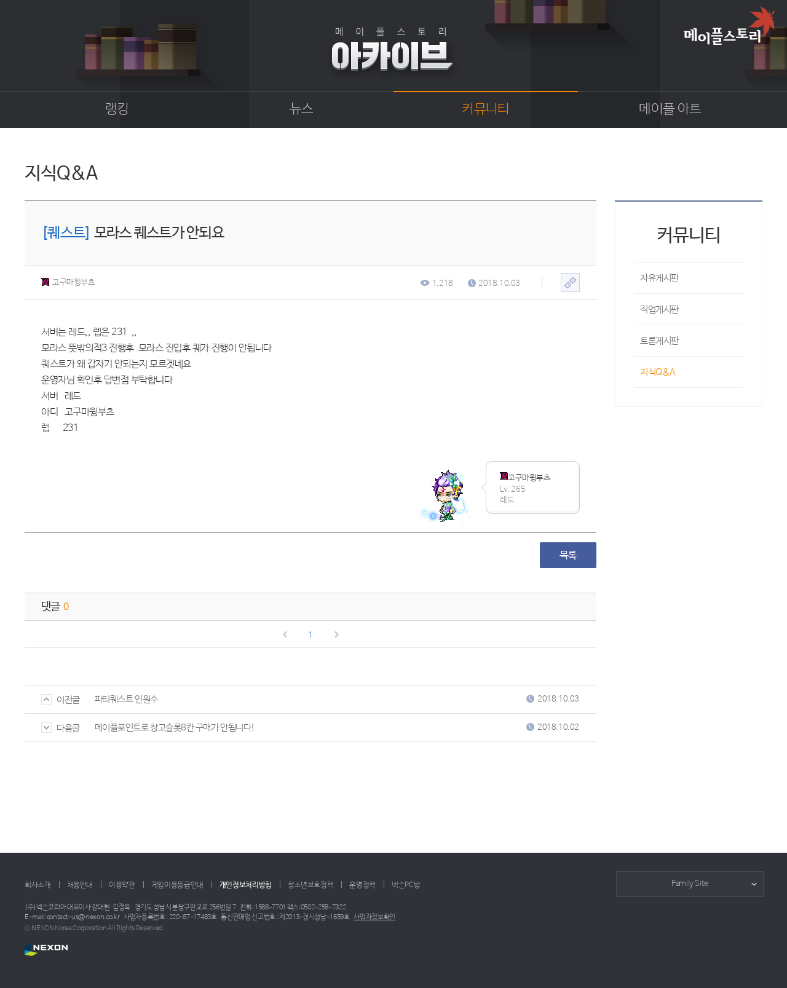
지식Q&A (658, 372)
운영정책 (362, 885)
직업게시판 (659, 309)
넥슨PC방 (406, 885)
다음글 (60, 728)
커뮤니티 (485, 109)
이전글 (60, 700)
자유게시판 (659, 278)
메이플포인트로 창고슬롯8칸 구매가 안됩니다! (175, 727)
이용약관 (122, 885)
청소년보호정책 (310, 885)
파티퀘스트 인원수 (126, 699)
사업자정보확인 (374, 917)
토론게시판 (659, 341)
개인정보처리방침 (245, 885)
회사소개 (38, 885)
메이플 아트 (670, 109)
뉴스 (302, 109)
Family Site (689, 883)
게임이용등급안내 (177, 885)
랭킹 (117, 109)
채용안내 (80, 885)
